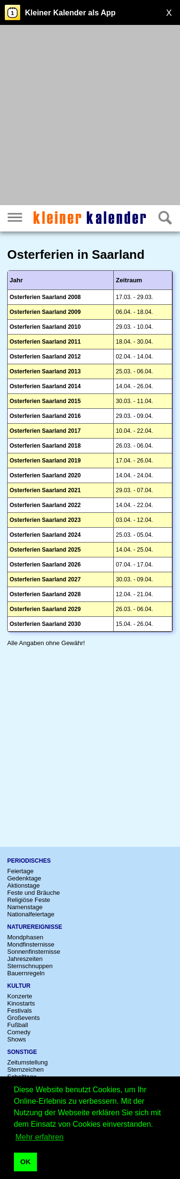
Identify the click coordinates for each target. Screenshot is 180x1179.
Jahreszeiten (25, 958)
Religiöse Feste (28, 899)
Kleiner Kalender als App (70, 13)
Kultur (18, 985)
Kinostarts (21, 1003)
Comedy (18, 1032)
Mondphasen (25, 937)
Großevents (23, 1017)
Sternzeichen (25, 1069)
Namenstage (25, 907)
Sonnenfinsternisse (33, 951)
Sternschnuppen (30, 966)
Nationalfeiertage (30, 914)
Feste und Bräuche (33, 892)
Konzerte (19, 996)
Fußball (17, 1025)
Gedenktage (24, 878)
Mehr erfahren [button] (39, 1137)
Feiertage (20, 871)
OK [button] (25, 1162)
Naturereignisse (34, 927)
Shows (16, 1039)
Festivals (19, 1010)
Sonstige (22, 1052)
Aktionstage (23, 885)
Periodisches (29, 860)
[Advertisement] (90, 116)
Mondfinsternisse (30, 944)
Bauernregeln (26, 973)
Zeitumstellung (27, 1062)
